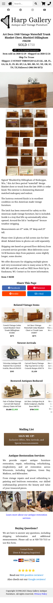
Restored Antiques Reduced (26, 380)
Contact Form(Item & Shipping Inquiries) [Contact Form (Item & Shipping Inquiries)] (26, 551)
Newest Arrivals (26, 342)
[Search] (23, 3)
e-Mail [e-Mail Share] (39, 293)
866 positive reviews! (31, 575)
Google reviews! (37, 579)
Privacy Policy (40, 594)
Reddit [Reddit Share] (13, 293)
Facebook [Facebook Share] (14, 288)
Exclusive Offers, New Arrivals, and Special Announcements (26, 439)
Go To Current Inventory (27, 50)
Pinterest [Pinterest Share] (39, 288)
